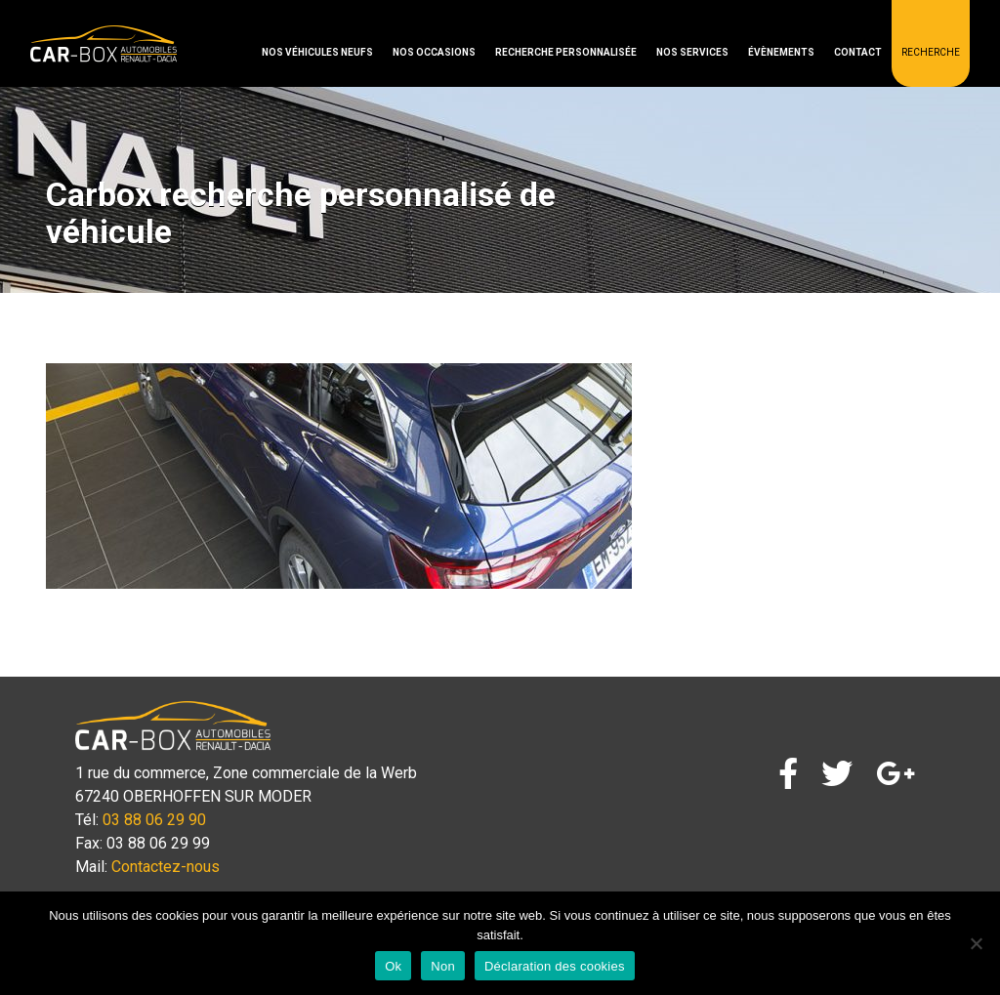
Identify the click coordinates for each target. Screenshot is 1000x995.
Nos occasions (434, 52)
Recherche (930, 52)
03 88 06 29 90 (154, 819)
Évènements (781, 52)
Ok (393, 966)
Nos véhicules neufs (317, 52)
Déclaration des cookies (554, 966)
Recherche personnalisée (566, 52)
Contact (858, 52)
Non (443, 966)
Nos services (692, 52)
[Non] (975, 943)
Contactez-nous (165, 866)
